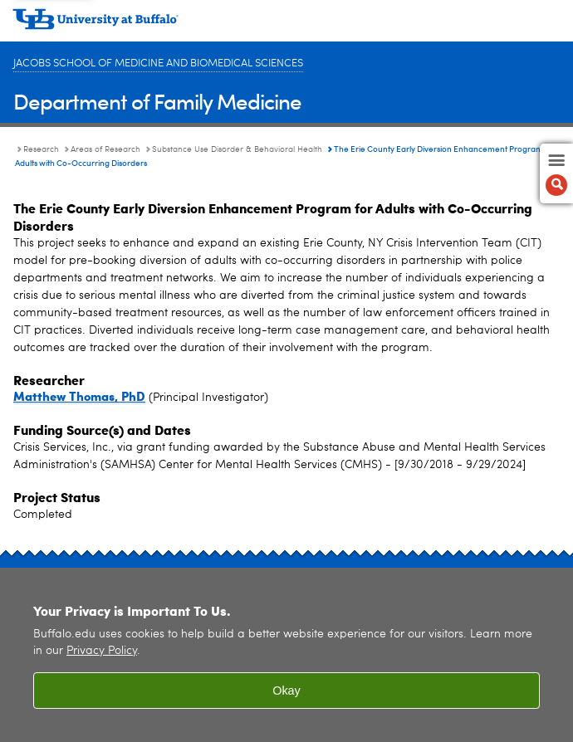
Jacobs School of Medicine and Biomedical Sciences (158, 63)
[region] (286, 655)
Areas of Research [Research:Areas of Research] (105, 149)
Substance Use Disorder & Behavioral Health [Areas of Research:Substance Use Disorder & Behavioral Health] (237, 149)
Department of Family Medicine (157, 100)
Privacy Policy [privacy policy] (101, 651)
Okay (286, 690)
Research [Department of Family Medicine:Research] (41, 149)
